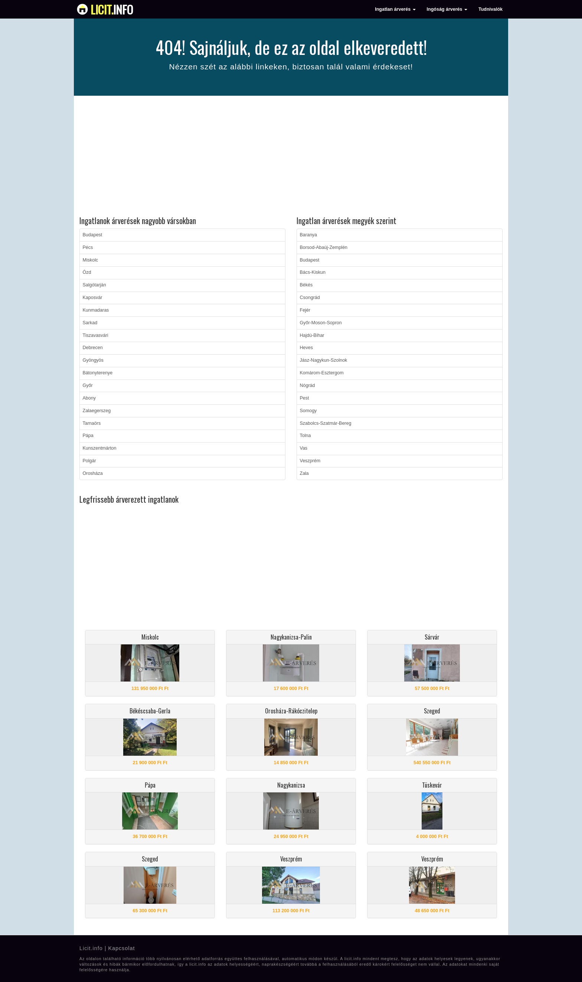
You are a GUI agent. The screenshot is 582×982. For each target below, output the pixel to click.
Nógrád (307, 385)
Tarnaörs (92, 423)
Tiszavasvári (95, 335)
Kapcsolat (121, 948)
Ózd (87, 272)
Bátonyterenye (98, 372)
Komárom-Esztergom (322, 372)
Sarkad (90, 322)
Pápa (88, 435)
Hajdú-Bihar (312, 335)
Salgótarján (94, 285)
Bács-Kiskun (313, 272)
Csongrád (310, 297)
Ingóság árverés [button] (447, 9)
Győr (88, 385)
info (112, 9)
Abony (89, 398)
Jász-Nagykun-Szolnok (323, 360)
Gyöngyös (93, 360)
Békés (306, 285)
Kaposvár (92, 297)
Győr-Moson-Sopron (321, 322)
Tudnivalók (490, 9)
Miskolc (90, 260)
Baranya (308, 234)
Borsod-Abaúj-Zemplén (324, 247)
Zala (304, 473)
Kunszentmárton (100, 448)
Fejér (305, 310)
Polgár (89, 460)
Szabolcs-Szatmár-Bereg (326, 423)
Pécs (88, 247)
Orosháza (93, 473)
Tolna (305, 435)
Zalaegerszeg (97, 410)
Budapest (92, 234)
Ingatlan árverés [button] (395, 9)
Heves (306, 347)
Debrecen (93, 347)
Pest (304, 398)
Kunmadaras (96, 310)
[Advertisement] (291, 157)
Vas (304, 448)
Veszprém (310, 460)
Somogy (308, 410)
